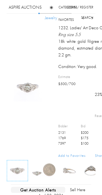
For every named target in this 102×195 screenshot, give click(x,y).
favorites (66, 19)
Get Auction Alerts (38, 190)
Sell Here (77, 190)
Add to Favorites (72, 155)
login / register (79, 7)
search (87, 17)
